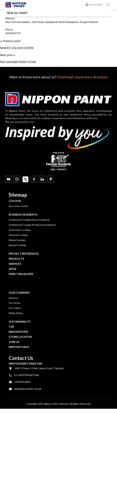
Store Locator (20, 336)
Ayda (12, 268)
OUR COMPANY (19, 292)
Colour (15, 200)
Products (16, 258)
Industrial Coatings (18, 235)
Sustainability (20, 321)
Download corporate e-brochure (82, 77)
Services (15, 263)
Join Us (14, 341)
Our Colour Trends (18, 206)
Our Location (93, 4)
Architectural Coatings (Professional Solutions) (32, 224)
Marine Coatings (17, 240)
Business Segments (23, 214)
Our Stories (14, 303)
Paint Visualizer (21, 273)
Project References (24, 253)
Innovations (18, 331)
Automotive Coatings (20, 230)
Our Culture (15, 308)
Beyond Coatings (17, 245)
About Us (13, 297)
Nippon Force (19, 346)
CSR (11, 326)
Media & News (16, 313)
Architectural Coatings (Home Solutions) (29, 219)
